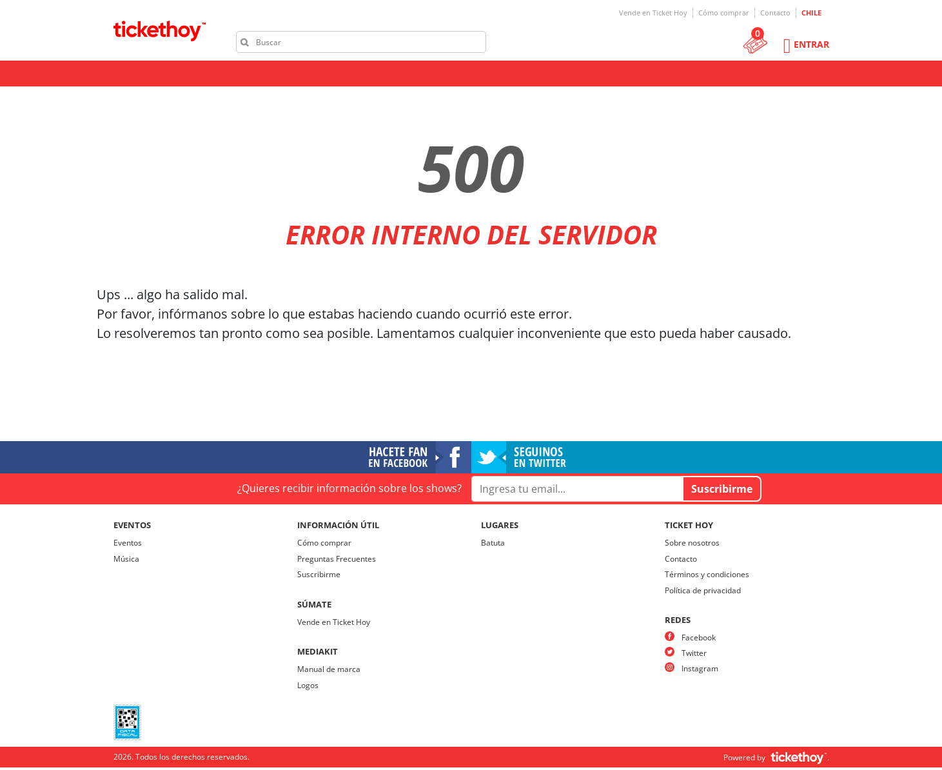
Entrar (811, 44)
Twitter (694, 652)
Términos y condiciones (707, 574)
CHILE (811, 12)
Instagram (700, 668)
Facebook (699, 637)
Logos (308, 685)
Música (126, 558)
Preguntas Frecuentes (336, 558)
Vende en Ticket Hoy (653, 12)
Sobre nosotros (692, 542)
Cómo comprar (723, 12)
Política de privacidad (703, 590)
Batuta (493, 542)
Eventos (127, 542)
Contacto (775, 12)
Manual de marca (328, 669)
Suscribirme (318, 574)
